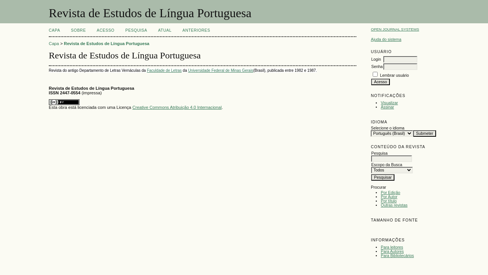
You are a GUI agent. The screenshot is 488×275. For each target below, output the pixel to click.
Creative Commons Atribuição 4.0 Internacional (177, 107)
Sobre (78, 30)
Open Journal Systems (395, 29)
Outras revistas (394, 205)
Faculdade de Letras (164, 70)
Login (376, 59)
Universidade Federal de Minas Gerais (220, 70)
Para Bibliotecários (397, 256)
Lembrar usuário (394, 75)
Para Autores (392, 251)
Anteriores (196, 30)
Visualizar (389, 103)
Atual (164, 30)
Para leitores (392, 247)
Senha (377, 67)
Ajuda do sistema (386, 39)
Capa (54, 30)
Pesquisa (136, 30)
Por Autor (389, 197)
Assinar (387, 107)
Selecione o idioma (387, 128)
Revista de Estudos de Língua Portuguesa (106, 43)
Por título (389, 201)
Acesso (105, 30)
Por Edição (390, 193)
